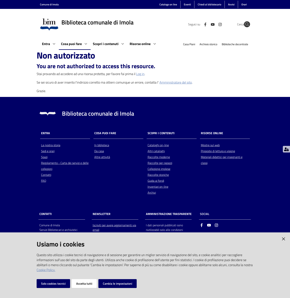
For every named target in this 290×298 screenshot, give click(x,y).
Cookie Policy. (46, 269)
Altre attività (102, 157)
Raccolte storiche (158, 175)
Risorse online (212, 133)
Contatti (46, 175)
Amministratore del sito (175, 82)
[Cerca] (245, 24)
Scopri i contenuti (161, 133)
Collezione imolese (159, 169)
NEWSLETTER (101, 214)
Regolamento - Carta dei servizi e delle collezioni (65, 166)
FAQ (43, 180)
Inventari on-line (158, 186)
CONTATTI (45, 214)
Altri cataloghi (156, 151)
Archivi (152, 192)
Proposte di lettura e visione (218, 151)
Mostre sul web (210, 145)
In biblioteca (101, 145)
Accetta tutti (84, 283)
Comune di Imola (49, 4)
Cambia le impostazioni (117, 283)
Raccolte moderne (159, 157)
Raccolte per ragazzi (160, 163)
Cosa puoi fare (105, 133)
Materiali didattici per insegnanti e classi (221, 160)
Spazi (44, 157)
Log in (140, 73)
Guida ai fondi (156, 180)
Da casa (99, 151)
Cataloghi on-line (158, 145)
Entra (45, 133)
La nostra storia (50, 145)
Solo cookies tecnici (53, 283)
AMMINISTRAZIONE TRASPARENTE (169, 214)
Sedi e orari (48, 151)
